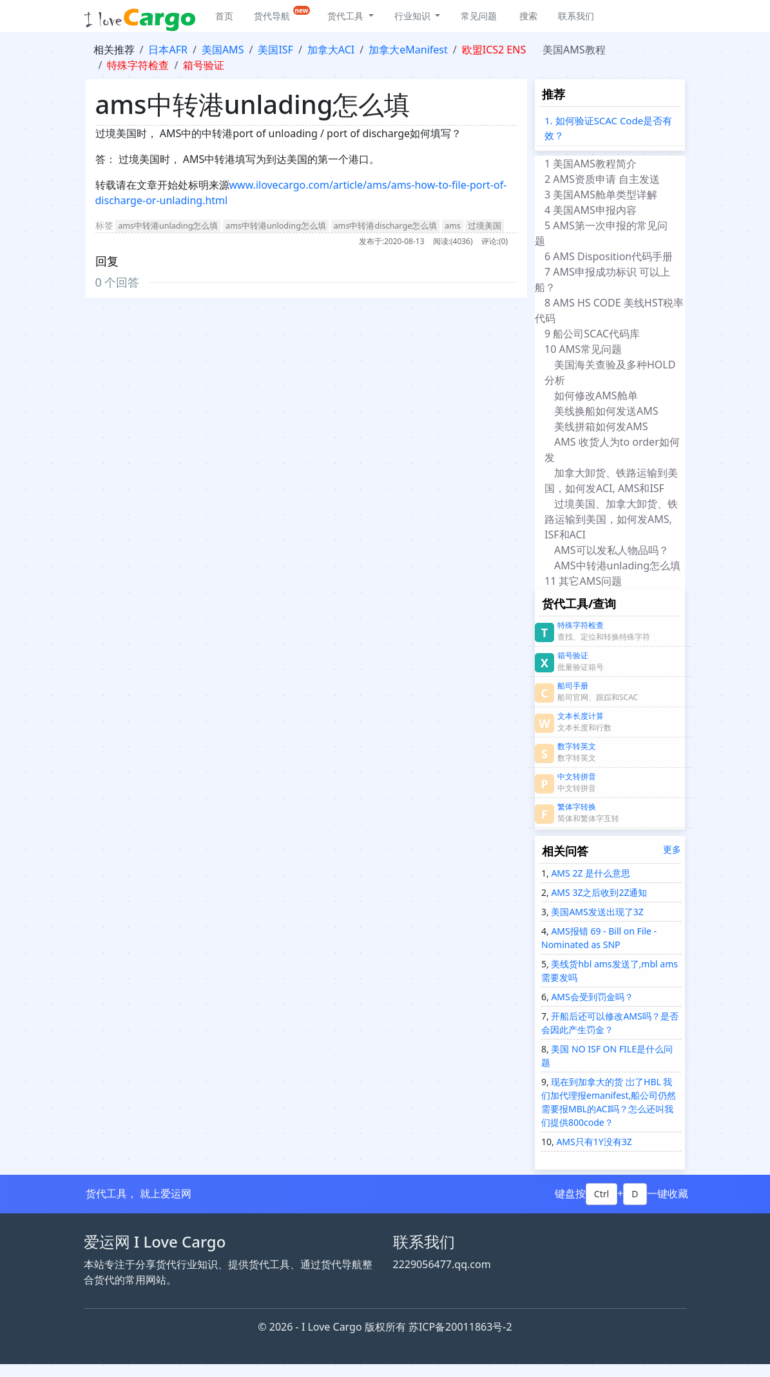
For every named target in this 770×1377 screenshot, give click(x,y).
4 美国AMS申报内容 (590, 210)
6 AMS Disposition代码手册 (608, 256)
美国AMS (223, 50)
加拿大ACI (330, 50)
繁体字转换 (576, 806)
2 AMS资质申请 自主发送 (602, 179)
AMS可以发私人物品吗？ (611, 550)
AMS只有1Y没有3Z (593, 1141)
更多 (672, 849)
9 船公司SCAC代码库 (595, 334)
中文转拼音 (576, 776)
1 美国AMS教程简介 (590, 164)
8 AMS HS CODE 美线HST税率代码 (609, 310)
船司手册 (572, 685)
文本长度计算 (580, 715)
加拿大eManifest (408, 50)
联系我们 (576, 16)
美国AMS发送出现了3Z (596, 912)
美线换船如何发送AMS (606, 411)
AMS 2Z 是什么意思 (589, 873)
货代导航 (282, 14)
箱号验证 (203, 65)
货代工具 (346, 16)
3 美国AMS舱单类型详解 (600, 194)
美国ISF (275, 50)
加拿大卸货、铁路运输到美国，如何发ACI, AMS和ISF (611, 480)
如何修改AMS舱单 (596, 395)
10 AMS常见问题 (585, 349)
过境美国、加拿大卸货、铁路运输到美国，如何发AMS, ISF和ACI (611, 519)
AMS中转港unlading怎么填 (618, 565)
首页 (224, 16)
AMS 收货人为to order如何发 (612, 449)
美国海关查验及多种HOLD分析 (609, 372)
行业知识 (413, 16)
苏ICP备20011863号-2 (460, 1327)
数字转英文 (576, 746)
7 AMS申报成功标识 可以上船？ (602, 279)
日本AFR (167, 50)
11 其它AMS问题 (585, 581)
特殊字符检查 (138, 65)
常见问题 (479, 16)
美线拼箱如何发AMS (601, 426)
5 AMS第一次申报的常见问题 (601, 233)
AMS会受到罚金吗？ (591, 997)
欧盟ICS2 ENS (494, 50)
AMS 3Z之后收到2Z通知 (598, 892)
